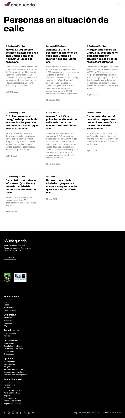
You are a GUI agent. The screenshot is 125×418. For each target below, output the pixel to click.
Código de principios (12, 390)
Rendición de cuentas (12, 401)
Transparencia (9, 385)
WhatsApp (8, 318)
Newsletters (8, 320)
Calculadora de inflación (13, 346)
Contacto (10, 258)
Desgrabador (9, 343)
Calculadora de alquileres (13, 349)
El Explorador (9, 351)
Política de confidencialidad (104, 413)
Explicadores (9, 308)
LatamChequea (10, 333)
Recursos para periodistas (14, 372)
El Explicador (11, 46)
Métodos (7, 388)
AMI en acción (9, 364)
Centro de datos (53, 113)
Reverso (7, 336)
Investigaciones (10, 310)
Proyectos (8, 396)
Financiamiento (10, 398)
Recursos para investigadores (15, 375)
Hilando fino (51, 177)
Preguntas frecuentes (12, 404)
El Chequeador (9, 361)
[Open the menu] (119, 4)
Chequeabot (9, 354)
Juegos (7, 367)
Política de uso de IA (12, 393)
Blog (5, 326)
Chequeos (8, 300)
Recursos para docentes (13, 369)
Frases (6, 305)
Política (21, 46)
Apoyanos (8, 323)
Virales (6, 302)
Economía (50, 46)
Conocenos (8, 382)
